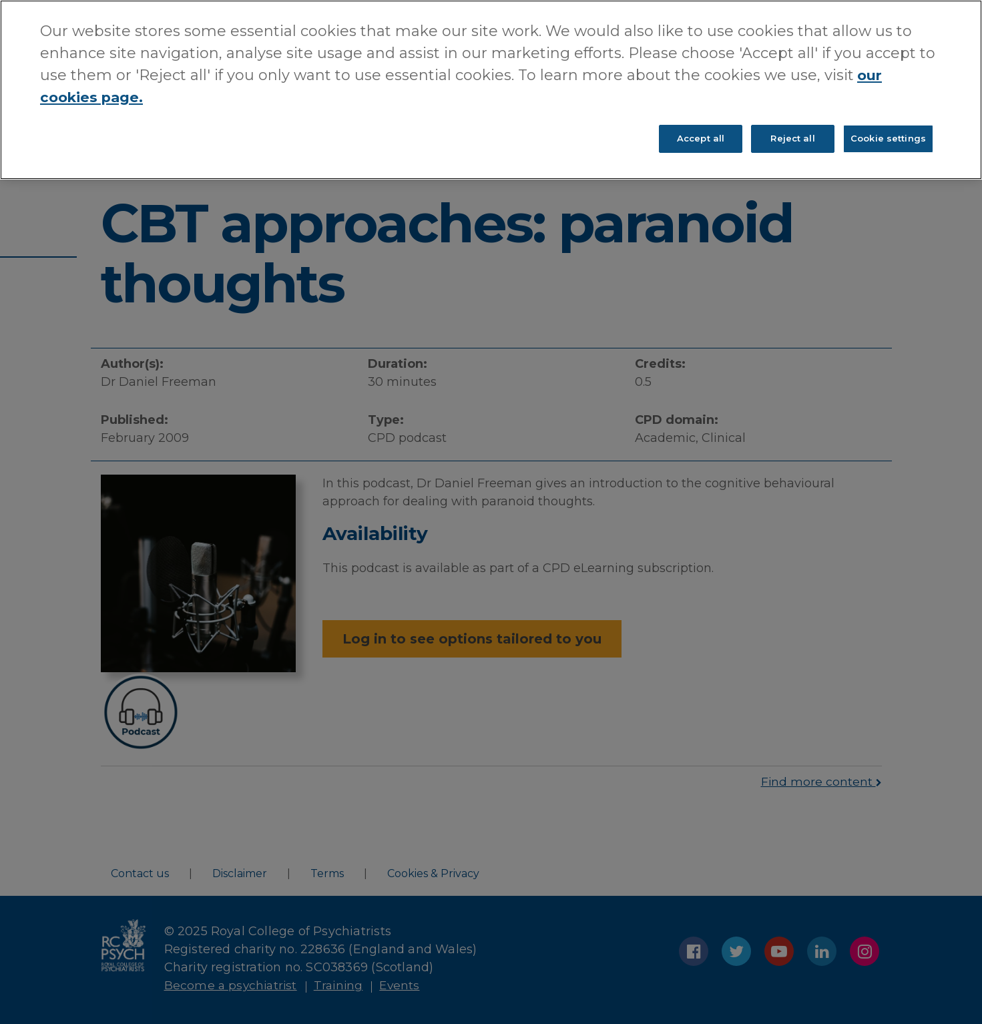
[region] (491, 91)
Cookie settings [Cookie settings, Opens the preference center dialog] (888, 140)
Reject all (792, 140)
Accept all (700, 140)
